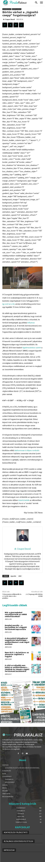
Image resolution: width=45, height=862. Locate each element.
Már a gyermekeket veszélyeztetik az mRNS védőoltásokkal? (16, 614)
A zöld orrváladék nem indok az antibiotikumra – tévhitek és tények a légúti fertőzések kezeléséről (17, 668)
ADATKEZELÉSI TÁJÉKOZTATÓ (15, 832)
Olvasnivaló (6, 9)
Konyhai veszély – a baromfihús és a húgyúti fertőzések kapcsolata (16, 627)
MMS (19, 576)
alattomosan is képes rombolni (27, 450)
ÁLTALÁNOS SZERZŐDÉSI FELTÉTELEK (18, 841)
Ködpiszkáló (16, 9)
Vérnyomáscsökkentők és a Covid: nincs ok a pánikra (11, 596)
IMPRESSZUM (9, 850)
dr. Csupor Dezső (9, 19)
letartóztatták (23, 500)
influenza (31, 323)
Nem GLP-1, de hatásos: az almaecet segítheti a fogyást (17, 654)
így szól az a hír (8, 304)
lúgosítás (13, 576)
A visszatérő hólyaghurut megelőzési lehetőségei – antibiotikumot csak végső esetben (17, 641)
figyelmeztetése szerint (31, 348)
